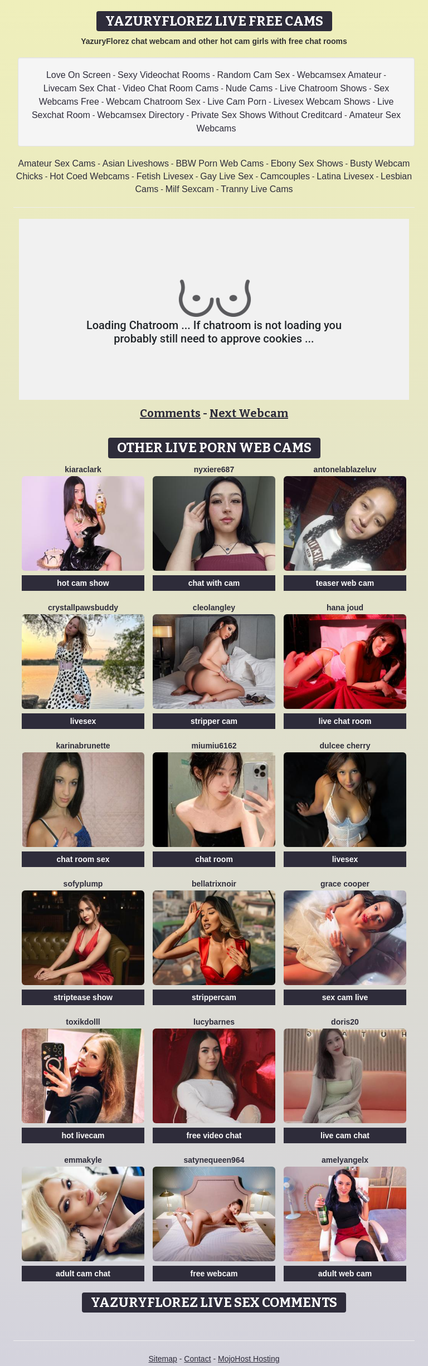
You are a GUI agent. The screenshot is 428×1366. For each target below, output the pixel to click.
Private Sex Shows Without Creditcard (266, 115)
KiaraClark (83, 469)
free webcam (214, 1273)
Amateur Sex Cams (57, 163)
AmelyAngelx (345, 1160)
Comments (170, 413)
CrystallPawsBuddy (83, 607)
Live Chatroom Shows (323, 88)
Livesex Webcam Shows (322, 101)
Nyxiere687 (214, 469)
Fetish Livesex (165, 176)
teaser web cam (345, 583)
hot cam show (83, 583)
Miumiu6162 (214, 745)
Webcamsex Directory (140, 115)
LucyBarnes (214, 1021)
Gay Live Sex (226, 176)
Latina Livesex (345, 176)
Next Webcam (249, 413)
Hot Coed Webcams (89, 176)
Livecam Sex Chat (79, 88)
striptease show (83, 997)
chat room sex (83, 859)
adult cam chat (83, 1273)
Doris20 (345, 1021)
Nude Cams (249, 88)
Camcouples (285, 176)
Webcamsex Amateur (339, 75)
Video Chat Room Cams (170, 88)
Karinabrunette (83, 745)
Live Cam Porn (236, 101)
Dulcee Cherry (344, 745)
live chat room (345, 721)
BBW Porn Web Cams (220, 163)
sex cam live (345, 997)
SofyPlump (83, 883)
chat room (214, 859)
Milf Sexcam (190, 189)
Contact (197, 1358)
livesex (83, 721)
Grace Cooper (344, 883)
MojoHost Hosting (249, 1358)
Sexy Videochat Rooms (164, 75)
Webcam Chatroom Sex (153, 101)
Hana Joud (345, 607)
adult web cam (345, 1273)
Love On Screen (78, 75)
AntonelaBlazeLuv (345, 469)
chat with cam (214, 583)
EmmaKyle (83, 1160)
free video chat (214, 1135)
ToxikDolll (83, 1021)
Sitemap (162, 1358)
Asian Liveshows (136, 163)
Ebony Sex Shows (307, 163)
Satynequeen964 (214, 1160)
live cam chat (344, 1135)
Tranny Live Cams (257, 189)
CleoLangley (214, 607)
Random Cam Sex (253, 75)
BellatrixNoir (214, 883)
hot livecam (82, 1135)
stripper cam (214, 721)
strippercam (214, 997)
